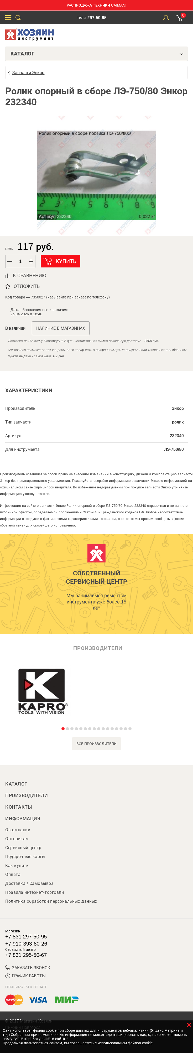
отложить (27, 286)
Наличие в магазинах (60, 328)
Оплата (12, 874)
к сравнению (29, 275)
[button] (31, 261)
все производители (96, 744)
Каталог (16, 784)
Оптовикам (17, 839)
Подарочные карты (25, 856)
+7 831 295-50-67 (26, 955)
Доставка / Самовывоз (29, 883)
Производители (26, 795)
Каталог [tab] (97, 53)
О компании (17, 830)
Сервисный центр (23, 847)
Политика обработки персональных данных (51, 901)
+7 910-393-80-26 (26, 944)
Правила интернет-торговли (34, 892)
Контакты (18, 807)
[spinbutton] (20, 261)
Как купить (17, 865)
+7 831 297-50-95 (26, 937)
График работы (25, 975)
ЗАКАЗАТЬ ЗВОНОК (27, 967)
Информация (22, 818)
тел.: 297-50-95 (91, 18)
